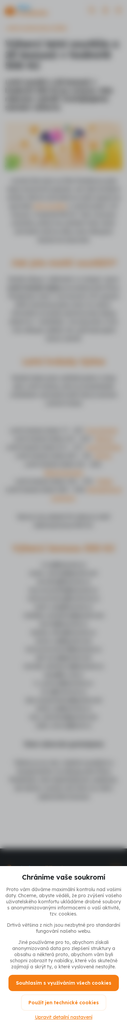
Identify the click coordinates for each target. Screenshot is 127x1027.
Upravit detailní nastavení (63, 1017)
